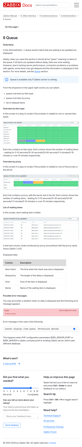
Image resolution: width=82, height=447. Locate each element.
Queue (37, 71)
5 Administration (68, 15)
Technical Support (52, 415)
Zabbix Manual (10, 15)
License (52, 443)
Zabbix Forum (50, 432)
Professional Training (53, 426)
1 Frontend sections (48, 15)
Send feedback (12, 425)
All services (49, 420)
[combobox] (53, 5)
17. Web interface (28, 15)
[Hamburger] (76, 5)
